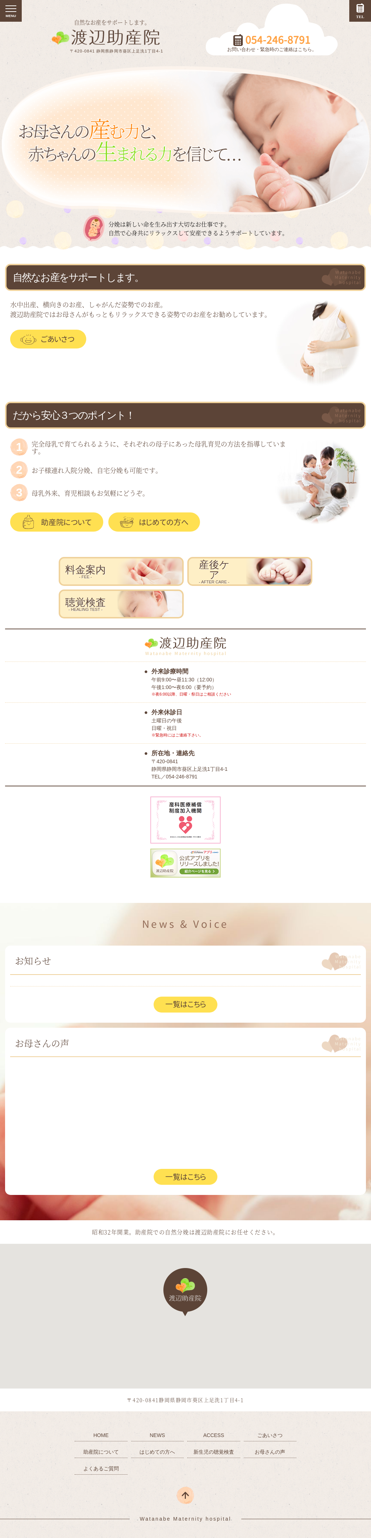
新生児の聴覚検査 (213, 1452)
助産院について (66, 521)
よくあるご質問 (101, 1468)
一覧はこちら (185, 1004)
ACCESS (213, 1435)
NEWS (157, 1435)
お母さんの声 (270, 1452)
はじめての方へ (163, 521)
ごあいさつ (58, 339)
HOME (101, 1435)
